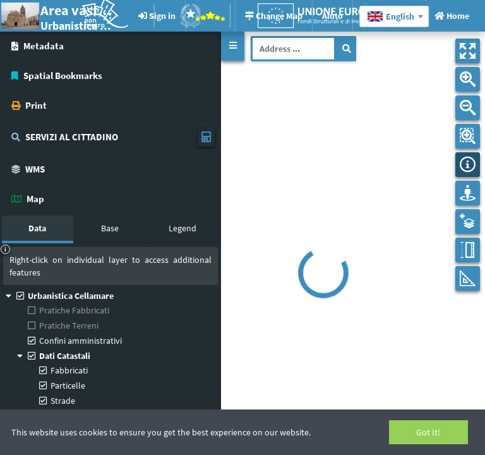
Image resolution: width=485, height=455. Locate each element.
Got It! (428, 432)
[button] (232, 46)
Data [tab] (37, 228)
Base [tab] (110, 228)
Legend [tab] (182, 228)
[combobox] (394, 16)
